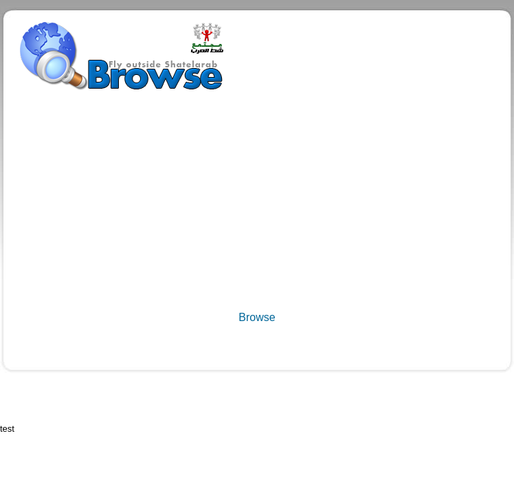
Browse (256, 317)
